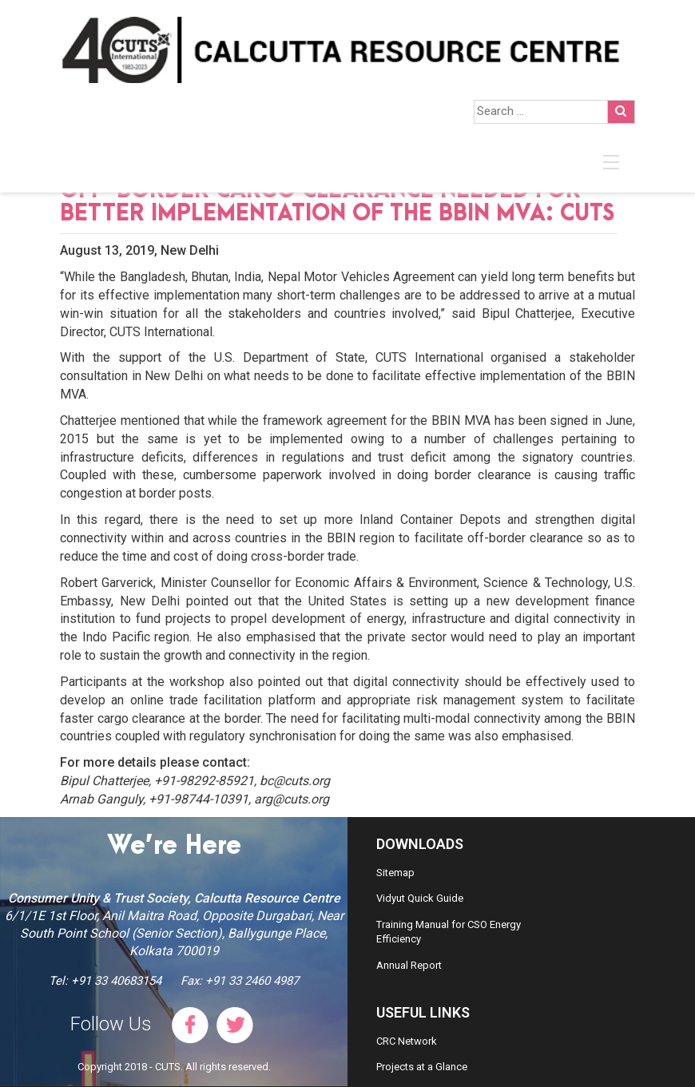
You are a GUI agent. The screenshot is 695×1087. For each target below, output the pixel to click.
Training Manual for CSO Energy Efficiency (448, 932)
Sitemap (395, 873)
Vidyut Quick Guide (419, 898)
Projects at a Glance (421, 1067)
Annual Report (409, 965)
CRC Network (406, 1041)
